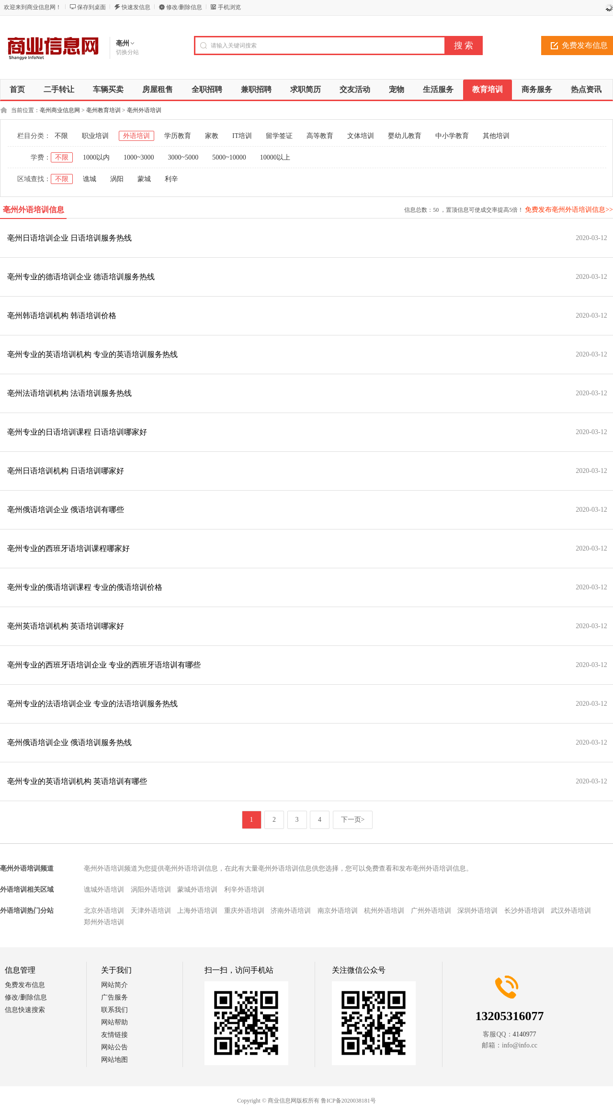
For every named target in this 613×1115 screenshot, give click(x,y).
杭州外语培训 (384, 910)
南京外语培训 (338, 910)
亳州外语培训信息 (33, 210)
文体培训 (360, 135)
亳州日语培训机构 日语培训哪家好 (65, 471)
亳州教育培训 (103, 110)
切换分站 (127, 52)
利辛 (171, 179)
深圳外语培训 (477, 910)
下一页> (353, 819)
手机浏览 (229, 7)
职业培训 (95, 135)
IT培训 (242, 135)
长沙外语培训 (524, 910)
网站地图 (114, 1059)
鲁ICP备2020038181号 (348, 1100)
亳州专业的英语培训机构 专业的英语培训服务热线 (92, 354)
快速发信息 (136, 7)
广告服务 (114, 997)
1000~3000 (139, 157)
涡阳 (117, 179)
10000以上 (275, 157)
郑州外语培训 (104, 922)
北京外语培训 (104, 910)
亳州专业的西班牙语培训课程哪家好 (68, 548)
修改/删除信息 (184, 7)
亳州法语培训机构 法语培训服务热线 (69, 393)
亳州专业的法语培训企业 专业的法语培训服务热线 (92, 704)
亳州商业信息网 (60, 110)
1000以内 (96, 157)
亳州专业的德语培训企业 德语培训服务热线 (81, 277)
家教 (211, 135)
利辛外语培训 (244, 889)
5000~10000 (229, 157)
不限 (61, 135)
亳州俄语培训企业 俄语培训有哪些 (65, 510)
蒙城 (144, 179)
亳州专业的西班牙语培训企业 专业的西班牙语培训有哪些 (104, 665)
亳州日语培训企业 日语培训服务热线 (69, 238)
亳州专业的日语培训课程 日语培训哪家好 (77, 432)
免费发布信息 (25, 985)
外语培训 (136, 135)
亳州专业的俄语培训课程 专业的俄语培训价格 (84, 587)
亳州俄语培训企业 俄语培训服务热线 (69, 742)
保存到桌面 (91, 7)
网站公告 (114, 1047)
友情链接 (114, 1034)
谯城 (89, 179)
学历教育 (177, 135)
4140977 (524, 1034)
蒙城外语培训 (197, 889)
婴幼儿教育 (404, 135)
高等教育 (319, 135)
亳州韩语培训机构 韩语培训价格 (61, 315)
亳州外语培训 (144, 110)
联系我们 (114, 1009)
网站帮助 (114, 1022)
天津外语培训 (151, 910)
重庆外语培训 (244, 910)
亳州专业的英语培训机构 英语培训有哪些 (77, 781)
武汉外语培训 (571, 910)
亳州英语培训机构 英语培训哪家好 (65, 626)
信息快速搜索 (25, 1009)
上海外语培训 (197, 910)
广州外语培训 (431, 910)
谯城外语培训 (104, 889)
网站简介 (114, 985)
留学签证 (279, 135)
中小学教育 (452, 135)
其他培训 (496, 135)
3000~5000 (183, 157)
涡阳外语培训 (151, 889)
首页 (17, 89)
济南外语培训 (291, 910)
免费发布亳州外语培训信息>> (569, 209)
